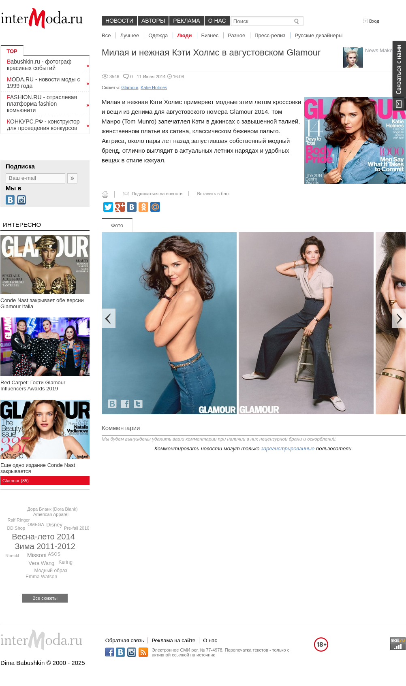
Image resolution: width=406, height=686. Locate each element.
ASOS (54, 554)
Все (106, 35)
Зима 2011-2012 (45, 546)
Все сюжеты (45, 598)
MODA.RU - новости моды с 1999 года (43, 82)
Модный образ (50, 570)
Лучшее (129, 35)
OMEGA (36, 524)
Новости (119, 20)
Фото (117, 225)
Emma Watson (41, 576)
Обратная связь (124, 640)
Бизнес (210, 35)
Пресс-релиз (269, 35)
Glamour (129, 87)
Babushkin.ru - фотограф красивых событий (39, 64)
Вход (371, 21)
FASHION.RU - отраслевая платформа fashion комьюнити (42, 103)
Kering (65, 562)
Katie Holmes (154, 87)
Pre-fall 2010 (76, 528)
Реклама (186, 20)
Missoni (36, 555)
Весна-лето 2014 (43, 536)
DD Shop (16, 528)
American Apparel (50, 514)
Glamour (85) (15, 480)
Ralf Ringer (18, 520)
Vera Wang (42, 563)
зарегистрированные (287, 448)
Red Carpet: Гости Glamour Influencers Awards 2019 (32, 385)
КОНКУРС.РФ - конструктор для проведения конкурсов (43, 124)
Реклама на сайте (173, 640)
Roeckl (12, 555)
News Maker (379, 50)
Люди (184, 35)
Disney (54, 525)
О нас (217, 20)
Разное (236, 35)
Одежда (158, 35)
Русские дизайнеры (318, 35)
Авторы (153, 20)
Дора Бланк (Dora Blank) (52, 509)
